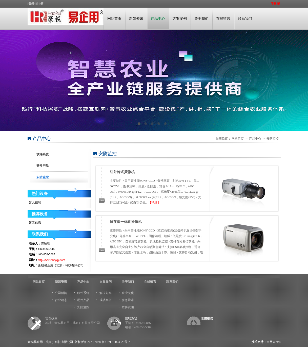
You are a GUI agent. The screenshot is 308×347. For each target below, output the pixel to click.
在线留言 (223, 19)
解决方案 (105, 293)
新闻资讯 (136, 19)
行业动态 (61, 300)
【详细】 (154, 202)
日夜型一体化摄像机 (126, 222)
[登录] (32, 4)
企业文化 (128, 293)
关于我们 (201, 19)
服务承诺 (128, 300)
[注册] (40, 4)
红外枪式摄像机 (122, 172)
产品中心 (158, 19)
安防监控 (272, 138)
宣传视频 (128, 307)
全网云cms (273, 342)
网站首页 (114, 19)
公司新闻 (61, 293)
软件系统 (42, 154)
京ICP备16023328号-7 (115, 342)
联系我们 (245, 19)
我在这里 (51, 318)
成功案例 (105, 300)
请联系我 (131, 318)
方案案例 (180, 19)
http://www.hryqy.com (51, 260)
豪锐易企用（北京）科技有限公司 (50, 342)
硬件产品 (42, 166)
